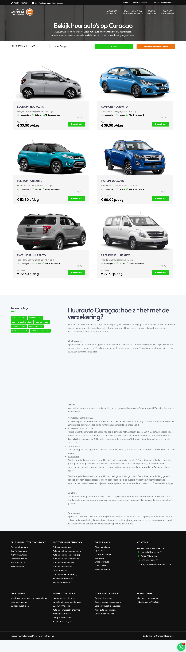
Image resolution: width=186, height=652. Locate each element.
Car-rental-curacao (36, 326)
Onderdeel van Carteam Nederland (158, 636)
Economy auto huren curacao (108, 605)
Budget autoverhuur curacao (108, 602)
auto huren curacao (19, 317)
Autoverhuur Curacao (62, 547)
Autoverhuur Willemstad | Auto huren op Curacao (32, 636)
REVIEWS (151, 12)
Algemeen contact (103, 569)
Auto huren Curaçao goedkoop (67, 554)
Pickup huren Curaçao (62, 617)
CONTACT (168, 12)
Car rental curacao (103, 598)
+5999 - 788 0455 (150, 560)
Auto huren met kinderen (64, 562)
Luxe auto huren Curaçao (64, 598)
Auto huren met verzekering (65, 574)
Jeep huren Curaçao (62, 613)
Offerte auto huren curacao (40, 330)
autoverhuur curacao (166, 2)
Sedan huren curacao (104, 613)
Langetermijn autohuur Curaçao (67, 602)
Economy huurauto (19, 547)
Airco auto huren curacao (106, 609)
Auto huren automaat (62, 566)
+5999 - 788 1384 (19, 3)
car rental (154, 2)
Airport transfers (60, 570)
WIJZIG (114, 46)
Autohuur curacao (42, 322)
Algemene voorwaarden (63, 578)
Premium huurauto (19, 554)
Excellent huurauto (19, 558)
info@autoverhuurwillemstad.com (47, 3)
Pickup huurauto (18, 562)
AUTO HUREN (112, 12)
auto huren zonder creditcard (22, 322)
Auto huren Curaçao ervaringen (67, 551)
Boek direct (76, 124)
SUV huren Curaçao (61, 605)
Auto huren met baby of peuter (66, 609)
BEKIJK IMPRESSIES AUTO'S (156, 46)
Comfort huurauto (19, 551)
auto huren (125, 2)
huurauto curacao (140, 2)
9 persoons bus (17, 566)
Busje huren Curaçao (62, 621)
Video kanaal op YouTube (64, 582)
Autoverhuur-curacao (19, 330)
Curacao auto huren (19, 326)
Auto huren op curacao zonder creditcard (29, 598)
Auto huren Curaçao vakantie (66, 558)
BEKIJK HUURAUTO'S (132, 12)
